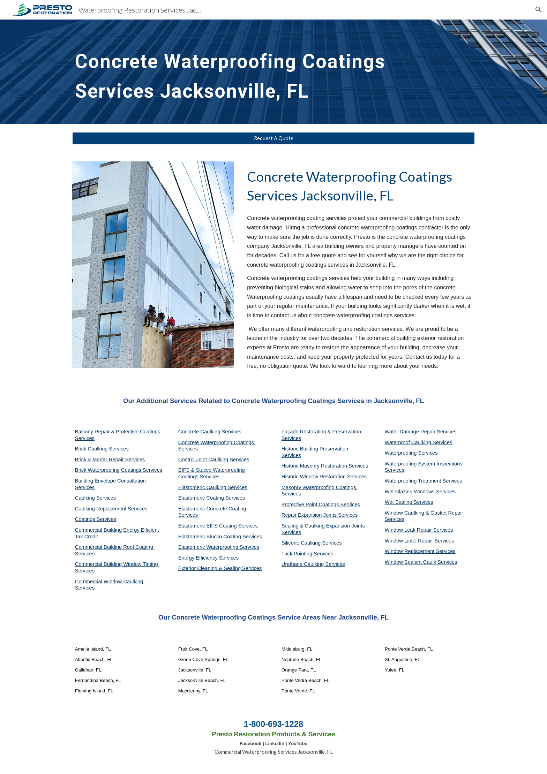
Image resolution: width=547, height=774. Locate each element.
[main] (256, 71)
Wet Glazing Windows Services (420, 491)
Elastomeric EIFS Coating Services (218, 526)
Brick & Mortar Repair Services (110, 459)
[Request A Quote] (273, 138)
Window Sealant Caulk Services (421, 562)
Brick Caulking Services (102, 449)
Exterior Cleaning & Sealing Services (220, 568)
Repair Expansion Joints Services (320, 515)
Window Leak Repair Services (419, 530)
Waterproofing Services (411, 453)
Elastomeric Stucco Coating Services (220, 536)
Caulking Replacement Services (111, 508)
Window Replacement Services (420, 551)
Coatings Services (95, 519)
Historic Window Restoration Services (324, 476)
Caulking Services (95, 498)
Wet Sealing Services (409, 502)
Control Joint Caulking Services (213, 459)
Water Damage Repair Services (421, 431)
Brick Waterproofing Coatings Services (118, 470)
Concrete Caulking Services (209, 431)
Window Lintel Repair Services (419, 541)
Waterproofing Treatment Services (423, 481)
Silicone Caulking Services (312, 543)
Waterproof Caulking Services (418, 442)
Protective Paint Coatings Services (321, 504)
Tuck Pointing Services (308, 553)
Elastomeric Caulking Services (212, 487)
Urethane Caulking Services (313, 564)
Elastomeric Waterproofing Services (218, 547)
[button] (538, 9)
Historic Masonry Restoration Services (325, 466)
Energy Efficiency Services (208, 558)
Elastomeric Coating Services (211, 498)
